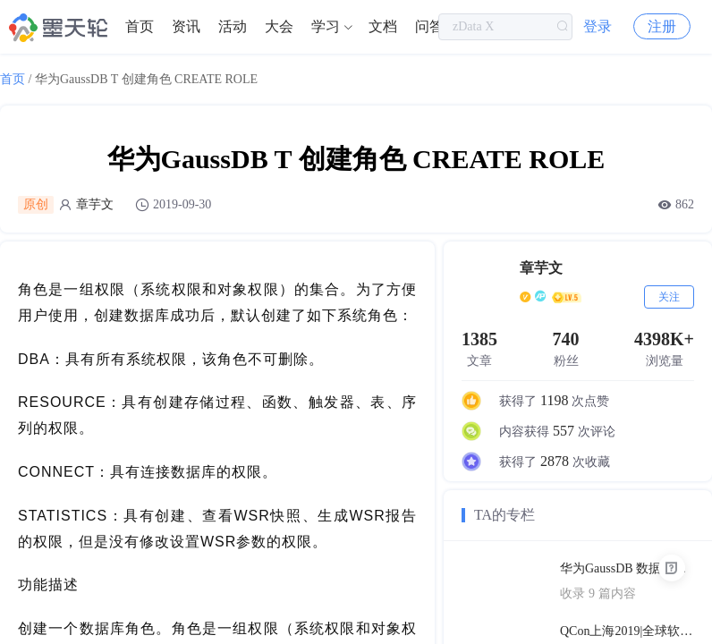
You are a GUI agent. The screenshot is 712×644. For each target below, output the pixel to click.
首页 (139, 26)
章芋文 (95, 204)
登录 (597, 26)
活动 (232, 26)
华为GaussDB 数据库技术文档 (627, 568)
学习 (325, 26)
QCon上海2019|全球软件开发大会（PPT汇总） (627, 631)
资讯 (186, 26)
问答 (429, 26)
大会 (279, 26)
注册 (662, 26)
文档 (383, 26)
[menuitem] (139, 27)
